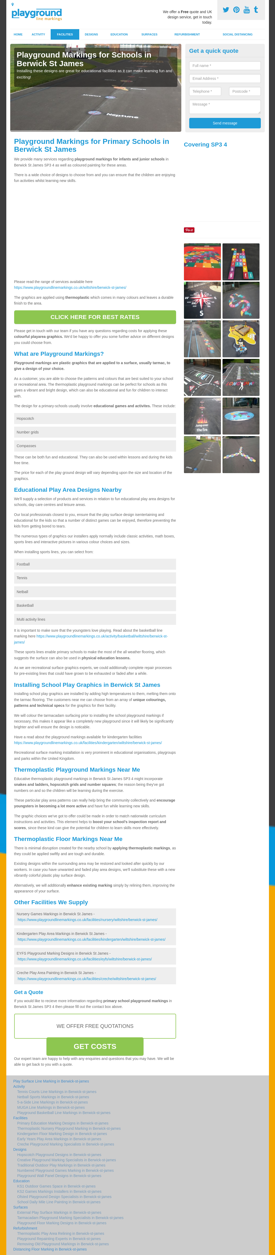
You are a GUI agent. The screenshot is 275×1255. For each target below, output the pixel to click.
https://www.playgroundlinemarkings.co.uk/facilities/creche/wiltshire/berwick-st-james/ (87, 979)
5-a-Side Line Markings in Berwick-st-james (52, 1102)
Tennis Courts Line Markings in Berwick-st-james (57, 1092)
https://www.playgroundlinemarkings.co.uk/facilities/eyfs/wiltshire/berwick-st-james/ (85, 959)
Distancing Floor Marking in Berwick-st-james (50, 1249)
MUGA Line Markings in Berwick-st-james (51, 1107)
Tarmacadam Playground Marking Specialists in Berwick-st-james (70, 1218)
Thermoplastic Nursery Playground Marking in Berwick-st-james (69, 1128)
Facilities (65, 34)
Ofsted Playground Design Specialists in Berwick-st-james (64, 1197)
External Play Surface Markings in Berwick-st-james (59, 1212)
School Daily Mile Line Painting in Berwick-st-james (59, 1202)
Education (119, 34)
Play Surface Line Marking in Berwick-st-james (51, 1081)
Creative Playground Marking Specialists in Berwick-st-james (66, 1160)
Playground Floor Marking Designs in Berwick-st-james (62, 1223)
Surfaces (149, 34)
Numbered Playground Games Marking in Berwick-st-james (65, 1170)
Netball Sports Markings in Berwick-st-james (53, 1097)
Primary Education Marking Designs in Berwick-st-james (63, 1123)
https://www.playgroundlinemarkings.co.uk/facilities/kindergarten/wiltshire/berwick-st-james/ (88, 743)
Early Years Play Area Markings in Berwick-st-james (59, 1139)
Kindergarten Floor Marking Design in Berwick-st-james (62, 1134)
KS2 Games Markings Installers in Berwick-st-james (59, 1191)
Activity (38, 34)
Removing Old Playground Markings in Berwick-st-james (63, 1244)
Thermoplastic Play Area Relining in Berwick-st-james (60, 1233)
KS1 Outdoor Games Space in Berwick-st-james (56, 1186)
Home (18, 34)
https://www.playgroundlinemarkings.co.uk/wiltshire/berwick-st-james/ (70, 287)
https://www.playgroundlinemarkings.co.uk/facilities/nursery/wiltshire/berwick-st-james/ (87, 920)
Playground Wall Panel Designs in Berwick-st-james (59, 1176)
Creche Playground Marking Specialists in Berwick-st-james (65, 1144)
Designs (91, 34)
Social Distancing (238, 34)
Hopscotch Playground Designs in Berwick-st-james (59, 1155)
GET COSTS (95, 1046)
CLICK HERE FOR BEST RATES (95, 317)
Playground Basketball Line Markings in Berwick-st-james (64, 1113)
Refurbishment (187, 34)
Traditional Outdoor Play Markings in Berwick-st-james (61, 1165)
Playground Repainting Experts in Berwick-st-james (59, 1239)
